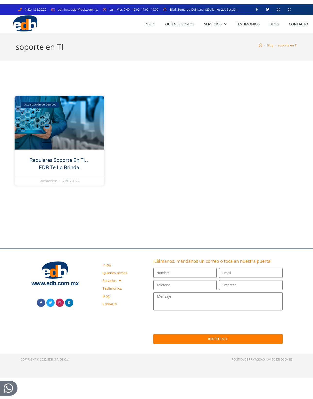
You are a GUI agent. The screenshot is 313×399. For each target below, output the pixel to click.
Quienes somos (179, 24)
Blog (274, 24)
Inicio (150, 24)
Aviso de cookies (279, 359)
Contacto (298, 24)
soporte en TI (287, 45)
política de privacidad (248, 359)
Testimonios (248, 24)
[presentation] (190, 322)
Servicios (215, 24)
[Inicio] (260, 45)
